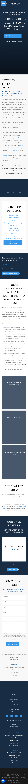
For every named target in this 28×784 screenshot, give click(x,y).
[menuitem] (14, 694)
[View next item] (20, 192)
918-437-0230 (14, 675)
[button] (3, 781)
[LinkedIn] (11, 716)
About (14, 697)
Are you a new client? (8, 617)
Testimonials (14, 704)
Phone (4, 607)
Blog (14, 706)
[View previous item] (8, 192)
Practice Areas (14, 699)
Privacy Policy (14, 726)
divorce (15, 150)
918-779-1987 (14, 660)
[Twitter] (16, 716)
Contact (14, 711)
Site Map (14, 724)
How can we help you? (8, 623)
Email (4, 612)
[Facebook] (7, 716)
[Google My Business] (21, 716)
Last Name (5, 601)
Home (14, 694)
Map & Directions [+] (14, 745)
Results (14, 702)
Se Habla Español (14, 709)
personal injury (17, 138)
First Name (5, 596)
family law (21, 148)
